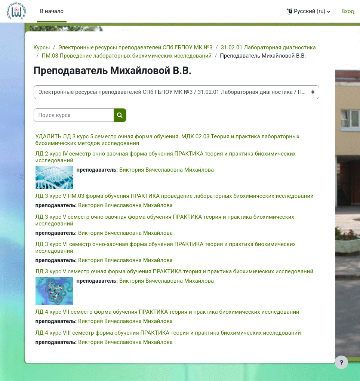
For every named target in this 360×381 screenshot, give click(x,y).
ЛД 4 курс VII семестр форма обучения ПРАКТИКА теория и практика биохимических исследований (167, 311)
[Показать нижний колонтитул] (341, 362)
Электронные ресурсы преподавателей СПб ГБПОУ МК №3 (135, 47)
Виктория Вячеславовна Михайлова (166, 169)
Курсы (42, 47)
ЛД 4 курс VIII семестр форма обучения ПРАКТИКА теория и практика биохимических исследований (168, 332)
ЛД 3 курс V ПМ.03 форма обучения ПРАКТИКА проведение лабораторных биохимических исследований (175, 196)
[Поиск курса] (74, 115)
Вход (348, 11)
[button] (308, 11)
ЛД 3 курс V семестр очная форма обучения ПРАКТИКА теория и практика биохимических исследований (175, 271)
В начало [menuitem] (52, 11)
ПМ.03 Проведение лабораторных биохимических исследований (127, 55)
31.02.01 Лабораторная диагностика (268, 47)
